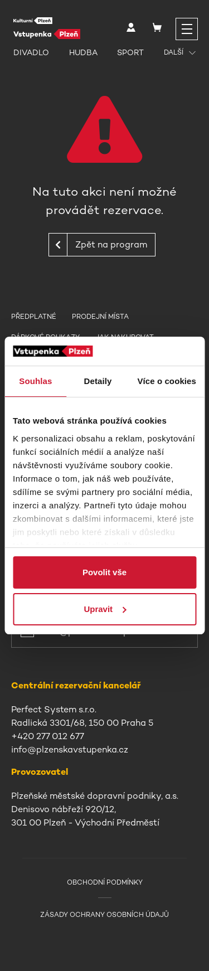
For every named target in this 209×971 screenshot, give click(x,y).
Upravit (105, 609)
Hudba (83, 52)
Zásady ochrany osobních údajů (104, 914)
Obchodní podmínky (105, 882)
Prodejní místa (100, 316)
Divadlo (31, 52)
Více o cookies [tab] (166, 381)
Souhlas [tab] (35, 381)
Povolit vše (104, 572)
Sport (130, 52)
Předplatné (33, 316)
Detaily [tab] (98, 381)
